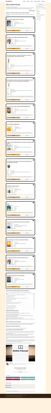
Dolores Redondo (39, 18)
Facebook (13, 377)
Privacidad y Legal (17, 396)
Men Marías (38, 13)
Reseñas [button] (27, 30)
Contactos (20, 396)
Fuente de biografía (30, 324)
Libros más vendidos (37, 1)
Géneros (28, 1)
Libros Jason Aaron (8, 387)
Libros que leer (40, 4)
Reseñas (31, 1)
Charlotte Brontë (39, 16)
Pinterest (13, 379)
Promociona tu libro (12, 396)
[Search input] (40, 8)
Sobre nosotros (7, 396)
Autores (24, 1)
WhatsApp (28, 379)
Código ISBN (43, 1)
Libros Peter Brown (8, 385)
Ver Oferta (13, 30)
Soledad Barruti (38, 11)
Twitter (28, 377)
